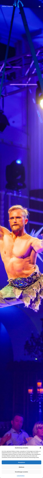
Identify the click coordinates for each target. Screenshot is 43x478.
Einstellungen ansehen (21, 472)
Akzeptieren (21, 462)
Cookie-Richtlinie (20, 475)
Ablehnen (21, 467)
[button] (40, 448)
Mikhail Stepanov (7, 6)
